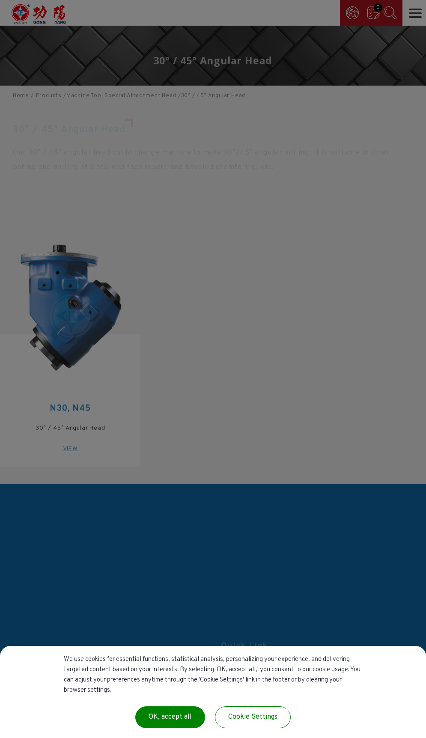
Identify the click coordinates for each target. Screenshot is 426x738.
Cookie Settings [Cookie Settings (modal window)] (252, 717)
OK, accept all (170, 717)
